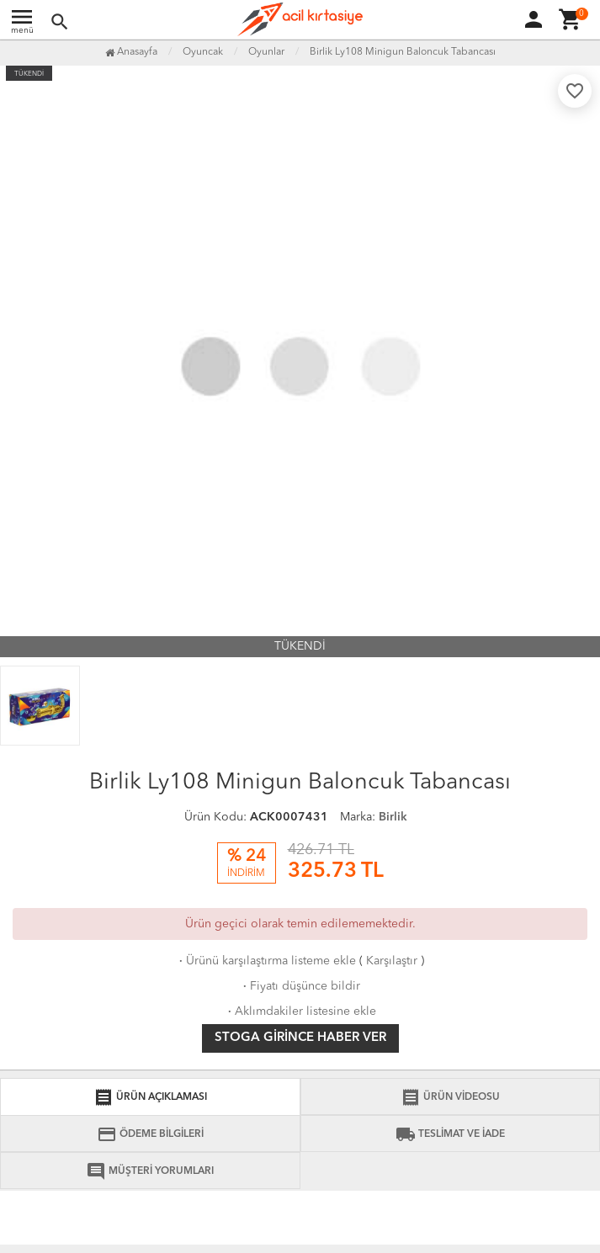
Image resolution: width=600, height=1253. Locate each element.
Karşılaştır (391, 961)
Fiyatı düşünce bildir (300, 986)
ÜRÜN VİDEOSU (450, 1097)
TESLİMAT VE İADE (450, 1134)
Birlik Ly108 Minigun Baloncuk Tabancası (403, 52)
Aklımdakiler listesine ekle (300, 1011)
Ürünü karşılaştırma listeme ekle (266, 961)
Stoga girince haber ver (300, 1038)
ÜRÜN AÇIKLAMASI (150, 1097)
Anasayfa (131, 52)
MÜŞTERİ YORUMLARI (150, 1171)
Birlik (393, 817)
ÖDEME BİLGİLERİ (150, 1134)
